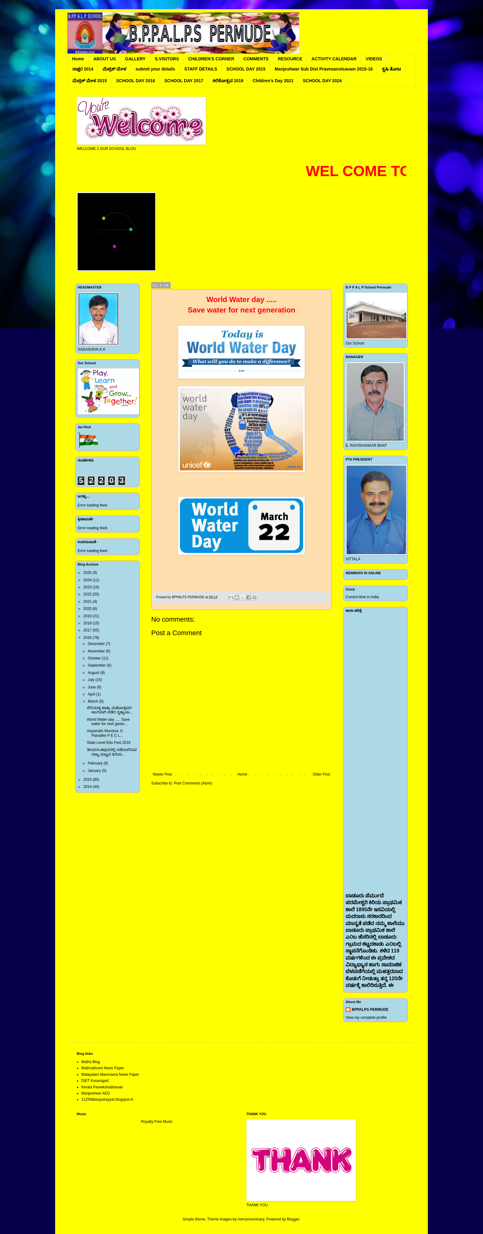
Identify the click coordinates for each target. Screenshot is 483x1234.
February (96, 763)
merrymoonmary (250, 1219)
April (92, 694)
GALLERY (135, 58)
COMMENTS (256, 58)
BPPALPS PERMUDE (370, 1009)
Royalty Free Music (156, 1121)
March (93, 701)
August (94, 673)
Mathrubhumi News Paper (102, 1068)
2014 (88, 786)
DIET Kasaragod (95, 1081)
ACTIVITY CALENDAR (333, 58)
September (97, 665)
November (97, 651)
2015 (88, 779)
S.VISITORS (167, 58)
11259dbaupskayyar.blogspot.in (107, 1099)
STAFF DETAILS (200, 69)
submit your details (155, 69)
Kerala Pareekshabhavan (102, 1087)
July (91, 680)
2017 (88, 630)
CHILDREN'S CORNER (211, 58)
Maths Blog (90, 1062)
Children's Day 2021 (273, 80)
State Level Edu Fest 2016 (108, 742)
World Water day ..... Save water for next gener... (108, 721)
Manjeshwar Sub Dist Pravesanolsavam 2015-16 (324, 69)
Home (78, 58)
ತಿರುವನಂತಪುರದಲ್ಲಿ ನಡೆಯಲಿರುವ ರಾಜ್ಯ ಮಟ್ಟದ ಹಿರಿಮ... (112, 752)
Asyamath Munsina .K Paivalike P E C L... (105, 733)
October (95, 658)
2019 (88, 616)
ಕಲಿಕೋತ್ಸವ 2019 (228, 80)
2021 (88, 601)
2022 (88, 594)
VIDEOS (374, 58)
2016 (88, 637)
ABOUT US (104, 58)
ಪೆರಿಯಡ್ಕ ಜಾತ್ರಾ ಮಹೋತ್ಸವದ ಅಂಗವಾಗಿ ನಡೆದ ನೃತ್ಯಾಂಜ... (109, 710)
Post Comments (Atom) (193, 783)
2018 (88, 623)
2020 (88, 609)
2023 (88, 587)
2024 (88, 580)
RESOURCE (290, 58)
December (97, 644)
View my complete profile (366, 1017)
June (92, 687)
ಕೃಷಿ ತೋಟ (391, 69)
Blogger (293, 1219)
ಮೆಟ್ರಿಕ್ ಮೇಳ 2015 (89, 80)
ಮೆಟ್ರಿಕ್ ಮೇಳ (114, 69)
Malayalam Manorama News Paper (110, 1074)
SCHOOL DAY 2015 (246, 69)
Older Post (321, 774)
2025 (88, 573)
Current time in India (362, 597)
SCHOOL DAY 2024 (322, 80)
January (95, 770)
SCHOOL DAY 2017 (184, 80)
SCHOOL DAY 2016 (135, 80)
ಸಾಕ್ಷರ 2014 (82, 69)
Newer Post (162, 774)
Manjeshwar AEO (95, 1093)
